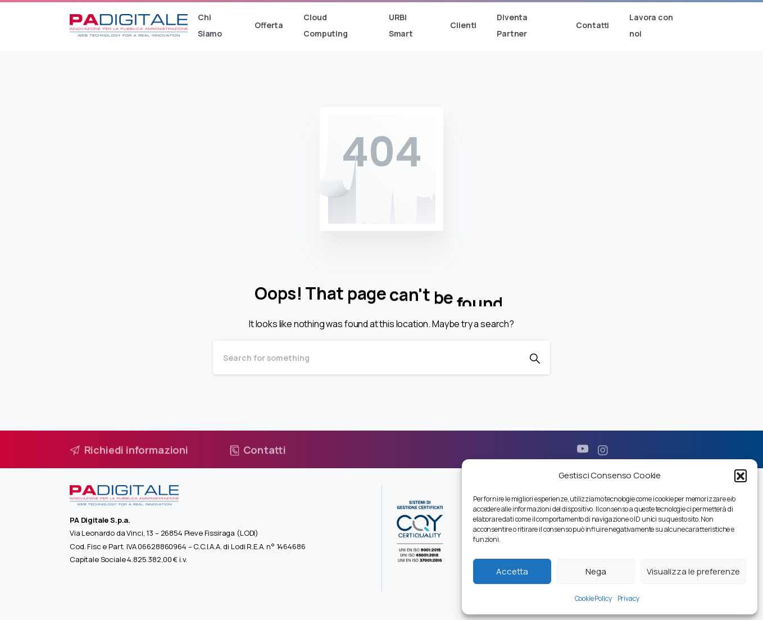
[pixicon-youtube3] (583, 453)
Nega (595, 571)
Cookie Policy (593, 598)
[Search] (366, 357)
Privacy (628, 598)
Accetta (512, 571)
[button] (740, 475)
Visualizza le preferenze (693, 571)
